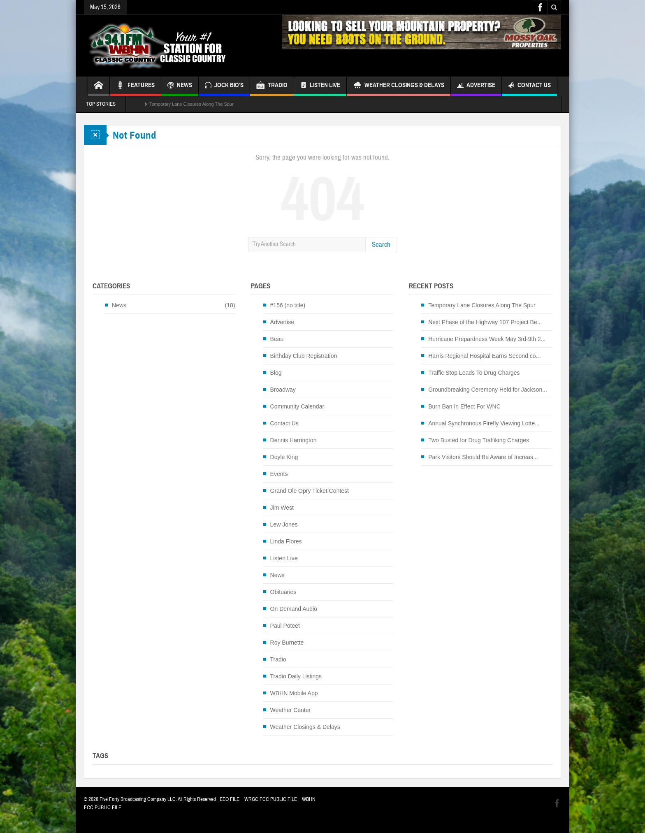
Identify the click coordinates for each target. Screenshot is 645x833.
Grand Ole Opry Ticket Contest (309, 490)
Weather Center (290, 710)
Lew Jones (284, 524)
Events (279, 474)
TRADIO (272, 86)
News (119, 305)
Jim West (282, 507)
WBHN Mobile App (294, 693)
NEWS (179, 86)
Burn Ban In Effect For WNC (464, 406)
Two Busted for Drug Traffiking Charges (478, 440)
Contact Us (529, 86)
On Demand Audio (293, 609)
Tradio (278, 659)
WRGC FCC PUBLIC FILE (270, 799)
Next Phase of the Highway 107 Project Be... (485, 322)
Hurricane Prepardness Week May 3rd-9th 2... (486, 339)
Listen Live (320, 86)
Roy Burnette (287, 642)
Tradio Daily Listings (296, 676)
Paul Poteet (285, 625)
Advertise (476, 86)
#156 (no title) (288, 305)
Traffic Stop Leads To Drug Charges (474, 372)
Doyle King (284, 457)
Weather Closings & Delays (398, 86)
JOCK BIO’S (224, 86)
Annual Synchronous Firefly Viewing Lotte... (484, 423)
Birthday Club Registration (303, 356)
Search (381, 244)
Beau (277, 339)
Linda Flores (286, 541)
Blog (276, 372)
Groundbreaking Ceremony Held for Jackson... (487, 389)
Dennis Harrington (293, 440)
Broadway (283, 389)
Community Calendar (297, 406)
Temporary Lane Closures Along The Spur (191, 104)
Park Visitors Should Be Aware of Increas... (483, 457)
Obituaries (283, 592)
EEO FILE (229, 799)
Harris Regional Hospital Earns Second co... (484, 356)
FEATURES (135, 86)
